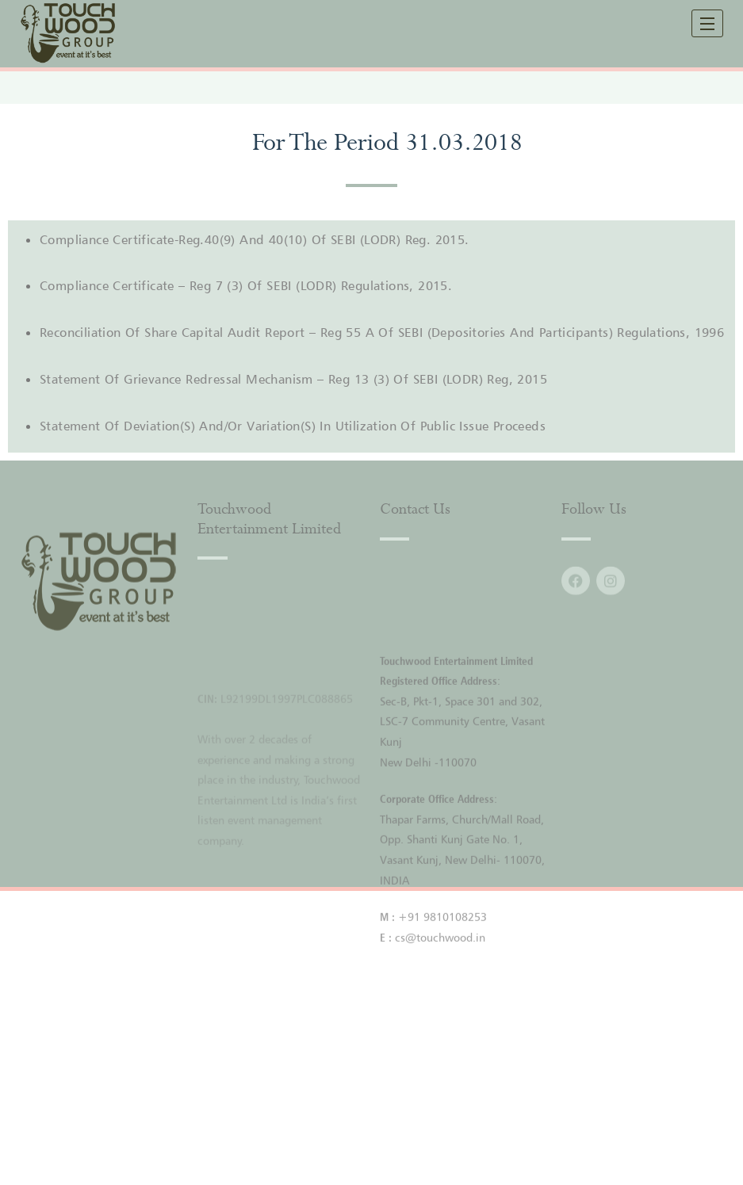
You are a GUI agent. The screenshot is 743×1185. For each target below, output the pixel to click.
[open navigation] (707, 23)
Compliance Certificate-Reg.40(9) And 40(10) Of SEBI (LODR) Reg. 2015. (254, 239)
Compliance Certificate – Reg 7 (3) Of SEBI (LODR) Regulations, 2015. (246, 285)
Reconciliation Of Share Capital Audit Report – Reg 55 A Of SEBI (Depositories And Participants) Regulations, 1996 (382, 332)
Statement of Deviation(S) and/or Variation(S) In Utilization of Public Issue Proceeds (293, 426)
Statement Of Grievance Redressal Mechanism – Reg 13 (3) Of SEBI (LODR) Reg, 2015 (293, 379)
